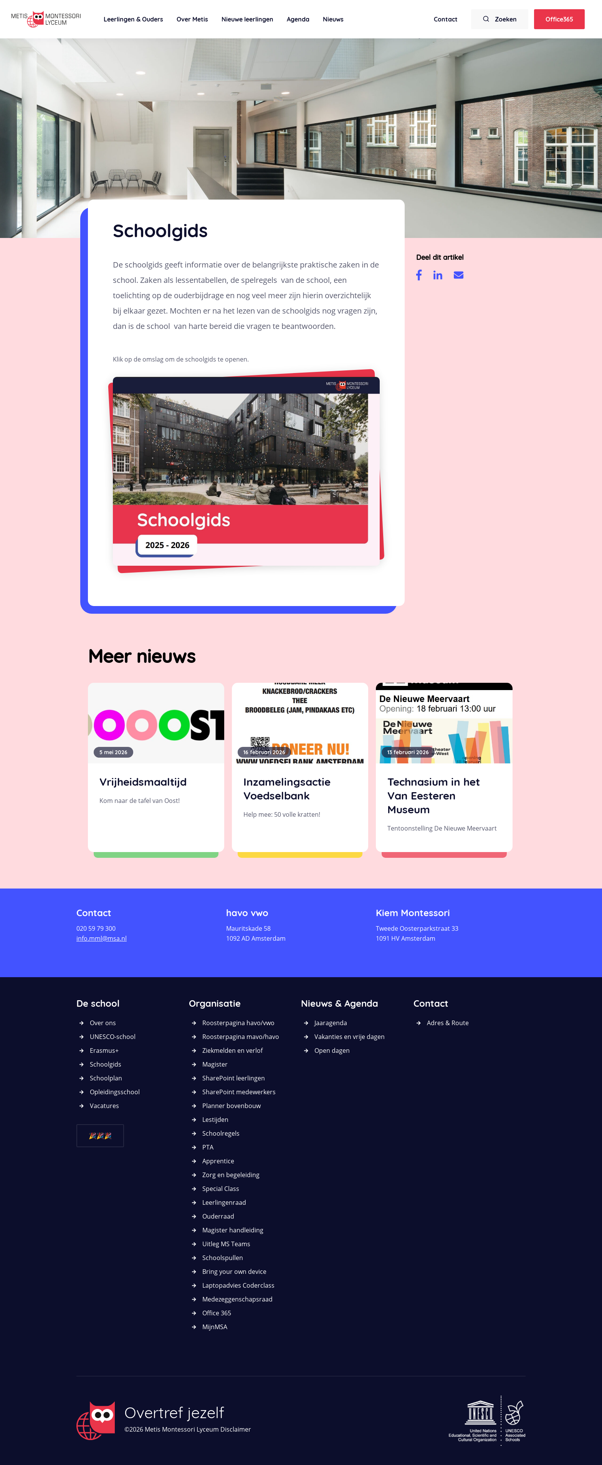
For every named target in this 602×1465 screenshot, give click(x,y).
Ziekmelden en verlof (232, 1050)
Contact (446, 19)
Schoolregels (221, 1133)
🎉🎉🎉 (100, 1136)
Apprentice (218, 1161)
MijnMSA (214, 1327)
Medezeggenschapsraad (237, 1299)
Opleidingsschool (115, 1092)
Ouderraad (218, 1216)
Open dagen (332, 1050)
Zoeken (500, 18)
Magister (215, 1064)
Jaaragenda (330, 1023)
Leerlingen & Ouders (133, 19)
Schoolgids (105, 1064)
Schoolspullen (222, 1258)
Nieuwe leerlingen (247, 19)
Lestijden (215, 1119)
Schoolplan (106, 1078)
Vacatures (104, 1106)
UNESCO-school (113, 1036)
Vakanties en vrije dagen (349, 1036)
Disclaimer (235, 1429)
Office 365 (216, 1313)
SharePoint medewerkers (239, 1092)
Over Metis (192, 19)
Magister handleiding (232, 1230)
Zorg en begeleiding (231, 1175)
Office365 (559, 19)
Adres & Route (448, 1023)
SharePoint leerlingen (233, 1078)
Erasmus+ (104, 1050)
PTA (207, 1147)
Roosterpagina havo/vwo (238, 1023)
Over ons (103, 1023)
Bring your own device (234, 1271)
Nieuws (333, 19)
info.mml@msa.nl (101, 938)
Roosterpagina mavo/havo (240, 1036)
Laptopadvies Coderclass (238, 1285)
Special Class (220, 1188)
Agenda (298, 19)
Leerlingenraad (224, 1202)
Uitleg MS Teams (226, 1244)
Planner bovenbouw (231, 1106)
